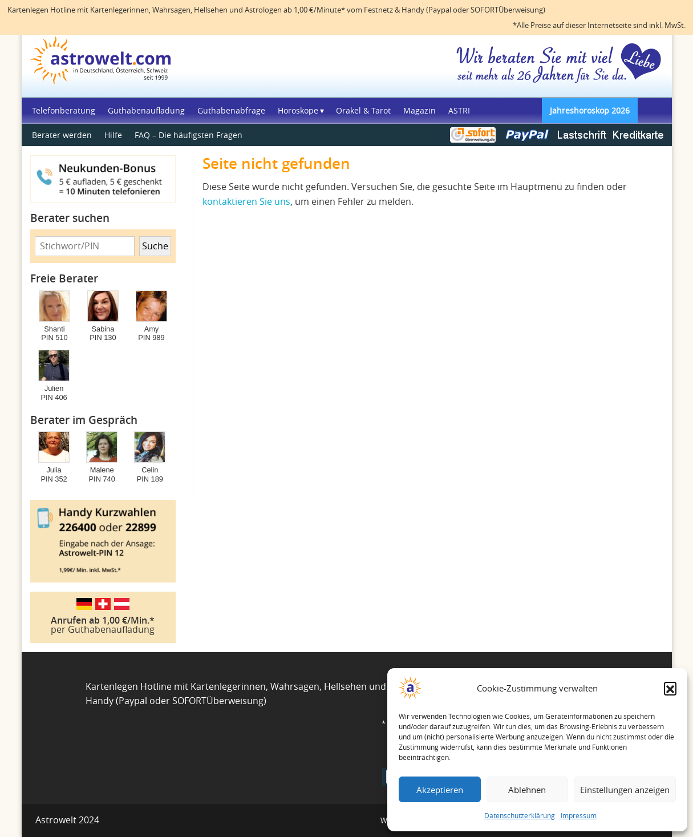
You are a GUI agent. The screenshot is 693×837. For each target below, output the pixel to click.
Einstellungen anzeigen (625, 789)
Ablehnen (527, 789)
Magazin (419, 110)
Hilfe (113, 135)
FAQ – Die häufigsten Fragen (188, 135)
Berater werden (62, 135)
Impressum (579, 815)
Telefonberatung (63, 110)
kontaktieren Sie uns (246, 201)
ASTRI (459, 110)
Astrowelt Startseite (105, 64)
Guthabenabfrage (231, 110)
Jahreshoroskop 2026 (590, 110)
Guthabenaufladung (146, 110)
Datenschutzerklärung (519, 815)
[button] (670, 688)
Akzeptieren (439, 789)
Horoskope (298, 110)
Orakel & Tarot (363, 110)
